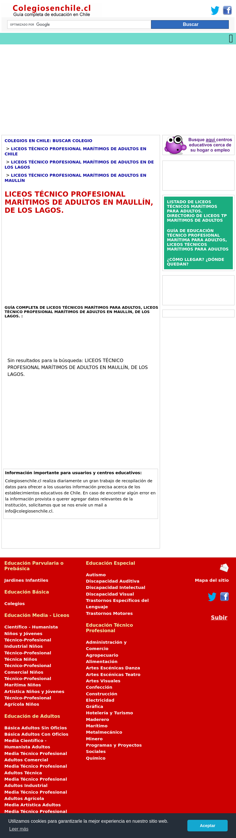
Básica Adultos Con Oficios (36, 734)
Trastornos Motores (109, 613)
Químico (96, 758)
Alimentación (102, 661)
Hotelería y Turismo (109, 712)
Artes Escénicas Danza (113, 668)
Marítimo (97, 725)
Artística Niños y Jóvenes (34, 691)
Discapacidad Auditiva (113, 581)
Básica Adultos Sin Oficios (35, 727)
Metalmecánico (104, 732)
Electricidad (100, 700)
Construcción (101, 693)
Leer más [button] (18, 828)
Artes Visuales (103, 680)
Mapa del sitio (212, 580)
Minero (94, 738)
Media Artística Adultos (32, 804)
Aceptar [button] (207, 825)
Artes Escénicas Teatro (113, 674)
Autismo (96, 574)
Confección (99, 687)
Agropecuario (102, 655)
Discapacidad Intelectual (115, 587)
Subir (219, 617)
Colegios (14, 603)
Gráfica (94, 706)
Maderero (97, 719)
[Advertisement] (118, 87)
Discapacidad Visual (110, 594)
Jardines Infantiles (26, 580)
